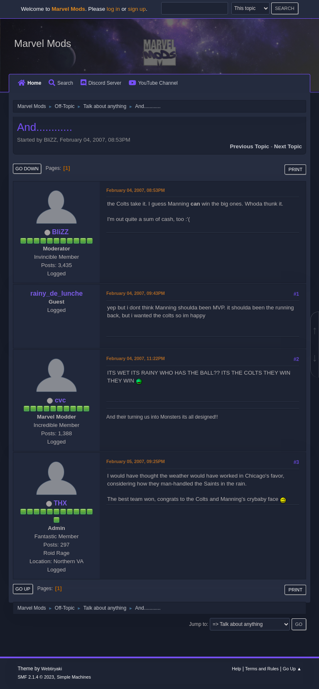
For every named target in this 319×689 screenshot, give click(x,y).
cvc (60, 400)
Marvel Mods (42, 43)
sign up (137, 9)
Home (29, 83)
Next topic (288, 146)
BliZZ (60, 231)
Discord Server (101, 83)
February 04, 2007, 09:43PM (135, 293)
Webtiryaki (51, 668)
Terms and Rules (262, 668)
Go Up (22, 588)
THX (60, 503)
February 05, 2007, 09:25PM (135, 461)
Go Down (27, 168)
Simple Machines (74, 676)
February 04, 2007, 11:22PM (135, 358)
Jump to (198, 624)
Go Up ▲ (292, 668)
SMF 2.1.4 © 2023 (35, 676)
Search (61, 83)
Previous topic (249, 146)
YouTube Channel (153, 83)
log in (113, 9)
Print (295, 169)
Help (236, 668)
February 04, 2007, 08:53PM (135, 190)
